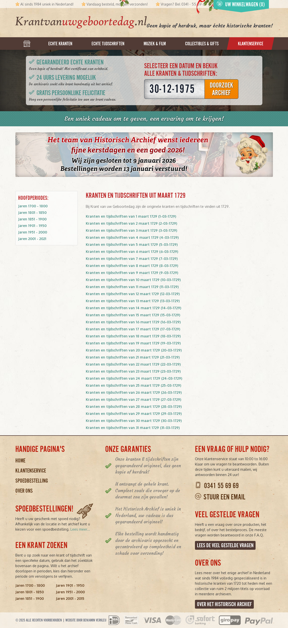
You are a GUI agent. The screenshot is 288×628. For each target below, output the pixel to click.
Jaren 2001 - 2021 (32, 239)
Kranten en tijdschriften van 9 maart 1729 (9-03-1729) (132, 272)
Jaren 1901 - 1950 (32, 225)
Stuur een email (224, 497)
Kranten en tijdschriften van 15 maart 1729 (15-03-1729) (133, 315)
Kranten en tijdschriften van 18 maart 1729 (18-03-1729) (133, 336)
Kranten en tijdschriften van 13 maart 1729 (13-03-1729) (133, 301)
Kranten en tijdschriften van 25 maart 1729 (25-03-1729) (133, 385)
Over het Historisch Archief (224, 604)
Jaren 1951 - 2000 (32, 232)
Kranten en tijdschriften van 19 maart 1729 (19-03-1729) (133, 343)
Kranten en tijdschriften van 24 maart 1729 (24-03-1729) (134, 378)
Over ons (24, 490)
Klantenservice (30, 470)
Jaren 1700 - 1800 (33, 206)
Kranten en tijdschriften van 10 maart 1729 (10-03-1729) (133, 280)
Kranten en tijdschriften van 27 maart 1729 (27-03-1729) (133, 399)
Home (20, 460)
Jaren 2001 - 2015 (70, 598)
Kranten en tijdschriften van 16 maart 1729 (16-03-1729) (133, 322)
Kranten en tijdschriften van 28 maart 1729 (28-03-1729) (134, 406)
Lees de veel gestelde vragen (225, 545)
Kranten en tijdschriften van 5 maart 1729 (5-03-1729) (132, 244)
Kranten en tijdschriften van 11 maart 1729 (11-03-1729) (132, 287)
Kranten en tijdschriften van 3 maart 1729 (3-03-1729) (131, 230)
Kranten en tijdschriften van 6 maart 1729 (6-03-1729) (132, 251)
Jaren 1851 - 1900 (32, 219)
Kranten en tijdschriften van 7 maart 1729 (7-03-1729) (132, 258)
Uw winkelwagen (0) (241, 4)
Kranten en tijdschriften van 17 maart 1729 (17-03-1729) (133, 329)
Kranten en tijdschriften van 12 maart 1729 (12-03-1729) (133, 294)
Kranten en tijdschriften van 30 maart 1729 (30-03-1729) (134, 420)
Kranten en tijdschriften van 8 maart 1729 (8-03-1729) (132, 265)
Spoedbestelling (31, 480)
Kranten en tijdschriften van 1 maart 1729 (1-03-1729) (131, 216)
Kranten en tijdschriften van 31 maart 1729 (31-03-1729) (133, 427)
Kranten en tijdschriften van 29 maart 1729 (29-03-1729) (134, 413)
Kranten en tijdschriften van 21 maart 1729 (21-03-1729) (133, 357)
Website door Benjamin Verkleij (85, 620)
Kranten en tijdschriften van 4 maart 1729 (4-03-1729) (132, 237)
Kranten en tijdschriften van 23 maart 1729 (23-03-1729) (133, 371)
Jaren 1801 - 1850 (32, 212)
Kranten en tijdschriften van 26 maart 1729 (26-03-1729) (134, 392)
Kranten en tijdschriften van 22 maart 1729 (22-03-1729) (133, 364)
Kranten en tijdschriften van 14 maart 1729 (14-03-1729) (133, 308)
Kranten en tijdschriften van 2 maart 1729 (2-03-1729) (131, 223)
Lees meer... (80, 529)
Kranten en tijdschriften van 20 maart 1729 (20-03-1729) (134, 350)
